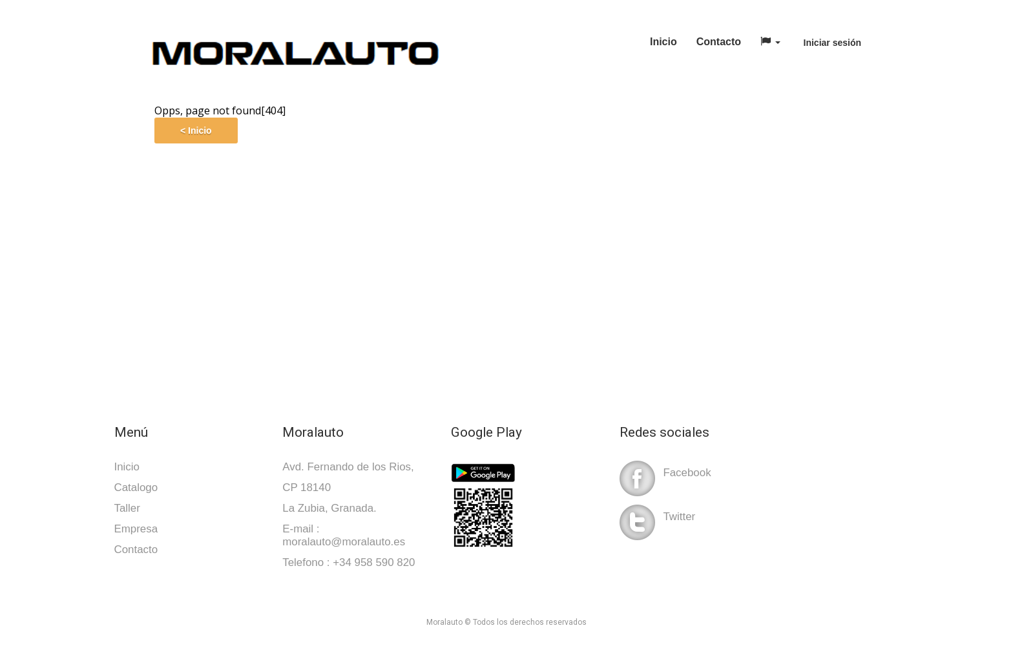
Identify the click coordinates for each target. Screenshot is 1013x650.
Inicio (663, 41)
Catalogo (136, 487)
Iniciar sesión (832, 42)
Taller (127, 508)
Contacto (718, 41)
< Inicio (196, 130)
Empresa (136, 529)
